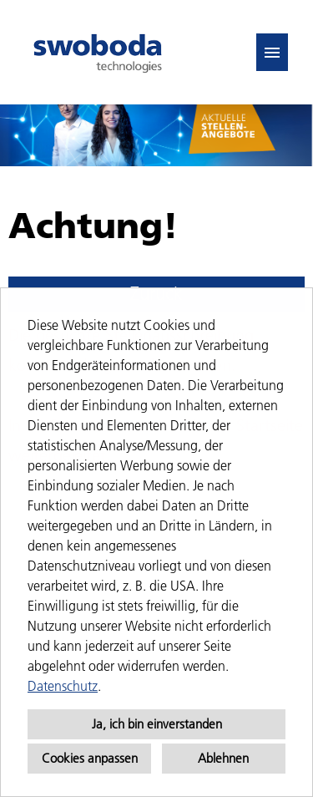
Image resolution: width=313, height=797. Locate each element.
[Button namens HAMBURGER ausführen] (272, 52)
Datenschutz (63, 686)
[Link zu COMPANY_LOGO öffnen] (98, 52)
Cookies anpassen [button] (90, 758)
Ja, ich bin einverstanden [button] (157, 724)
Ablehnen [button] (223, 758)
